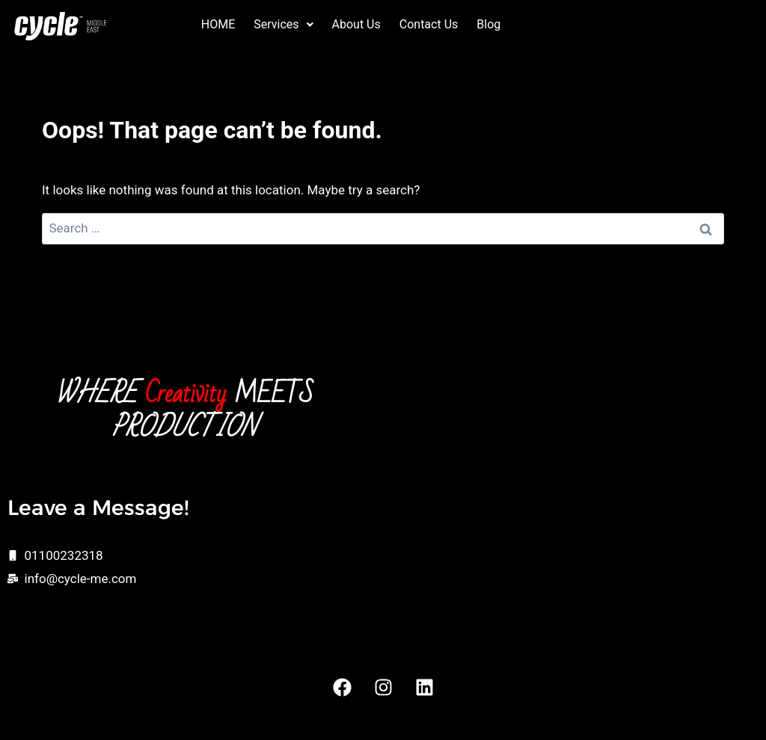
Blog (488, 24)
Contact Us (429, 24)
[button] (283, 24)
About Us (356, 24)
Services (283, 24)
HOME (218, 24)
